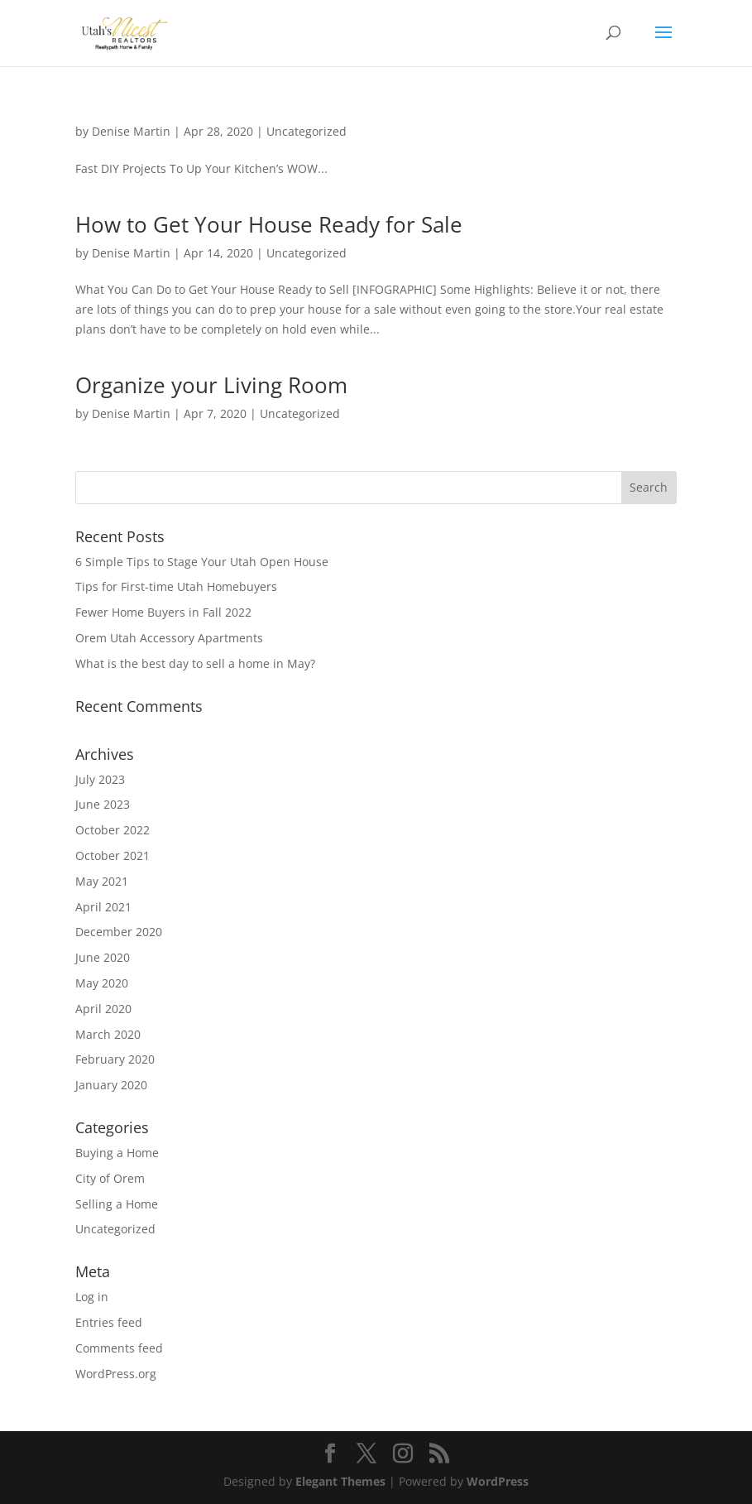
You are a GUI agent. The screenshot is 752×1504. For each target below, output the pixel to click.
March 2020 (108, 1034)
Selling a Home (116, 1204)
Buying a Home (117, 1152)
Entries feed (108, 1322)
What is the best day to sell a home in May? (195, 663)
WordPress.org (115, 1373)
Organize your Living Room (211, 385)
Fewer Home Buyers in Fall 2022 (163, 612)
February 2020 (115, 1059)
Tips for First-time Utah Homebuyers (176, 586)
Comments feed (119, 1348)
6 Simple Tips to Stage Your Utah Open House (201, 561)
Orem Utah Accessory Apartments (169, 638)
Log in (91, 1297)
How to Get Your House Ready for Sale (268, 224)
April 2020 (103, 1008)
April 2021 (103, 907)
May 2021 (101, 881)
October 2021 (112, 855)
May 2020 (101, 983)
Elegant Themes (340, 1481)
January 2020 (111, 1085)
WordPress (498, 1481)
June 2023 (102, 804)
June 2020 (102, 957)
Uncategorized (306, 131)
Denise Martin (131, 131)
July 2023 (100, 779)
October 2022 (112, 830)
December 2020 (118, 931)
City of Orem (110, 1178)
